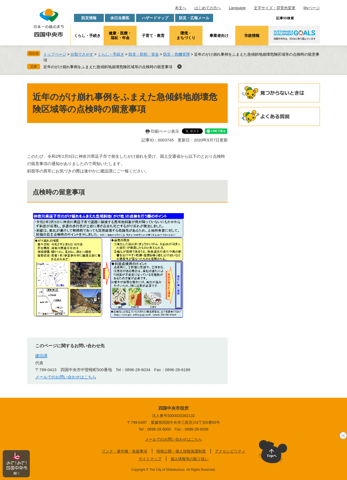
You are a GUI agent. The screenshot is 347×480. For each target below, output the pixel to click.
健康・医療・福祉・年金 (120, 35)
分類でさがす (81, 54)
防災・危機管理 (176, 54)
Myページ (311, 8)
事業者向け (219, 35)
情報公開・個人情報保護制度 (181, 451)
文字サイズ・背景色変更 (274, 8)
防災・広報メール (194, 18)
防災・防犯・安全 (143, 54)
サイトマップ (150, 459)
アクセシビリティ (230, 451)
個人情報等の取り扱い (189, 459)
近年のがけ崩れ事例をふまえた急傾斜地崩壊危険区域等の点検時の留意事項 (107, 67)
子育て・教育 (153, 35)
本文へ (180, 8)
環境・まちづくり (185, 35)
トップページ (54, 54)
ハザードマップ (155, 18)
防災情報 (89, 18)
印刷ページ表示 (165, 131)
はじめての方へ (207, 8)
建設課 (41, 355)
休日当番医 (119, 18)
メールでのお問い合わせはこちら (65, 377)
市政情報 (251, 35)
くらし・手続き (87, 35)
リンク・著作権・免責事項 (124, 451)
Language (237, 8)
